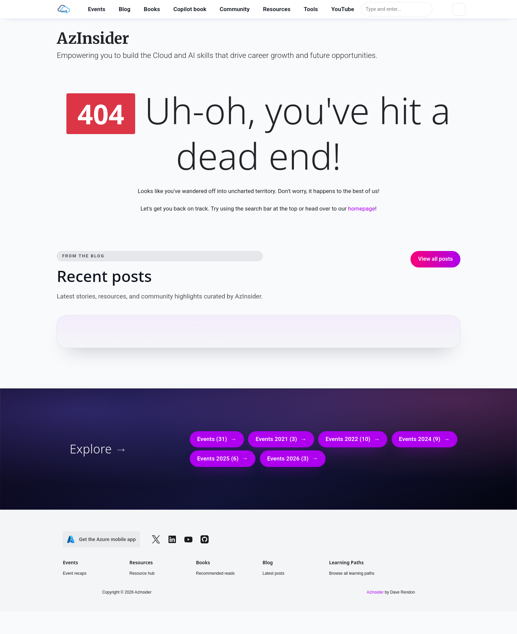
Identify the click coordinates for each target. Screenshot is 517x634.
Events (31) (212, 440)
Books (152, 9)
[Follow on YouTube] (188, 540)
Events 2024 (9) (419, 440)
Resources (277, 9)
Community (235, 9)
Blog (124, 9)
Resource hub (142, 575)
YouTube (342, 9)
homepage (367, 210)
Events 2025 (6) (218, 460)
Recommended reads (215, 575)
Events (96, 9)
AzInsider (93, 39)
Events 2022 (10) (348, 440)
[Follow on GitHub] (205, 540)
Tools (311, 9)
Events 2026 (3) (288, 460)
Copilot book (189, 9)
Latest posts (273, 575)
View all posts (435, 260)
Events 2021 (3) (276, 440)
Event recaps (74, 575)
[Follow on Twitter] (156, 541)
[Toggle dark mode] (459, 9)
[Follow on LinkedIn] (172, 540)
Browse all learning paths (351, 575)
